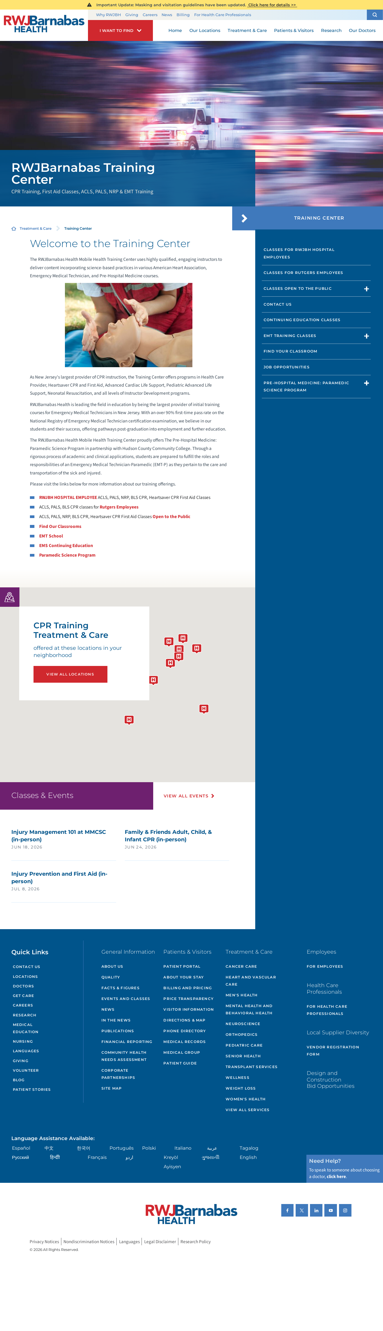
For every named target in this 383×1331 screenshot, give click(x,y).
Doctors (23, 986)
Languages (26, 1051)
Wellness (238, 1077)
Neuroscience (243, 1023)
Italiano (183, 1148)
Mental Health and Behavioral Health (249, 1009)
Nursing (23, 1041)
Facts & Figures (120, 988)
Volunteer (26, 1070)
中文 (49, 1148)
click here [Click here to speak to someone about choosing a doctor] (336, 1176)
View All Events (186, 796)
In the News (116, 1020)
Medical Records (184, 1041)
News (167, 15)
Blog (19, 1080)
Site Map (111, 1088)
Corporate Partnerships (118, 1074)
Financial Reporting (127, 1041)
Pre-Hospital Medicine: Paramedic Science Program (306, 387)
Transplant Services (252, 1067)
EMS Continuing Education (66, 545)
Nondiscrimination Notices (88, 1241)
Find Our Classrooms (60, 526)
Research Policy (195, 1241)
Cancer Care (241, 966)
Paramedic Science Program (67, 555)
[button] (375, 15)
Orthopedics (242, 1034)
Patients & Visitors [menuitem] (294, 30)
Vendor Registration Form (333, 1050)
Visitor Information (188, 1009)
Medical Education (26, 1028)
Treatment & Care (35, 228)
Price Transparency (188, 998)
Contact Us (278, 304)
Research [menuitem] (331, 30)
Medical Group (181, 1052)
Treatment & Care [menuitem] (247, 30)
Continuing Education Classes (302, 320)
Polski (149, 1148)
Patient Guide (180, 1063)
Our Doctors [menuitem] (362, 30)
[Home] (44, 25)
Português (122, 1148)
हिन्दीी (55, 1157)
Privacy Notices (44, 1241)
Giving (131, 15)
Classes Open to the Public (298, 288)
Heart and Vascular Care (251, 981)
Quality (110, 977)
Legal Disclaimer (160, 1241)
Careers (150, 15)
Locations (25, 976)
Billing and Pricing (187, 988)
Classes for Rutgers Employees (304, 272)
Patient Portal (181, 966)
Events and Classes (126, 998)
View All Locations (70, 674)
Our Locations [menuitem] (204, 30)
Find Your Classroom (290, 351)
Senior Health (243, 1056)
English (248, 1157)
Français (97, 1157)
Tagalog (249, 1148)
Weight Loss (241, 1088)
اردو (129, 1157)
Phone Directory (184, 1031)
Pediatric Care (244, 1045)
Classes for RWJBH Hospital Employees (299, 253)
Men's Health (242, 995)
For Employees (325, 966)
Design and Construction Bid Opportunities (331, 1079)
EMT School (51, 536)
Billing (183, 15)
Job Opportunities (287, 367)
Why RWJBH (108, 15)
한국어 (83, 1148)
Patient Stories (32, 1089)
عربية (212, 1148)
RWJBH (68, 497)
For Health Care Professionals (222, 15)
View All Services (248, 1110)
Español (21, 1148)
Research (25, 1015)
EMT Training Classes (290, 335)
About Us (112, 966)
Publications (117, 1031)
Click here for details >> (272, 4)
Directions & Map (184, 1020)
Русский (20, 1157)
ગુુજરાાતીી (210, 1157)
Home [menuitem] (175, 30)
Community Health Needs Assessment (124, 1056)
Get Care (23, 995)
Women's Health (246, 1099)
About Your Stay (183, 977)
